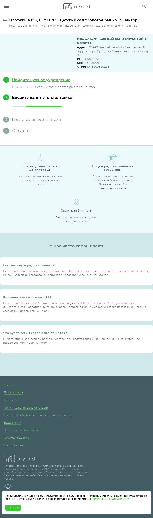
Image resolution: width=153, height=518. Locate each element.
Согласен (13, 507)
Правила (10, 385)
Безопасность (13, 392)
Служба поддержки (17, 437)
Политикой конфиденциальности (111, 498)
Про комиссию (14, 445)
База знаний (12, 422)
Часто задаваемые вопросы (23, 430)
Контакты (10, 400)
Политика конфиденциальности (26, 407)
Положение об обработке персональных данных (37, 415)
